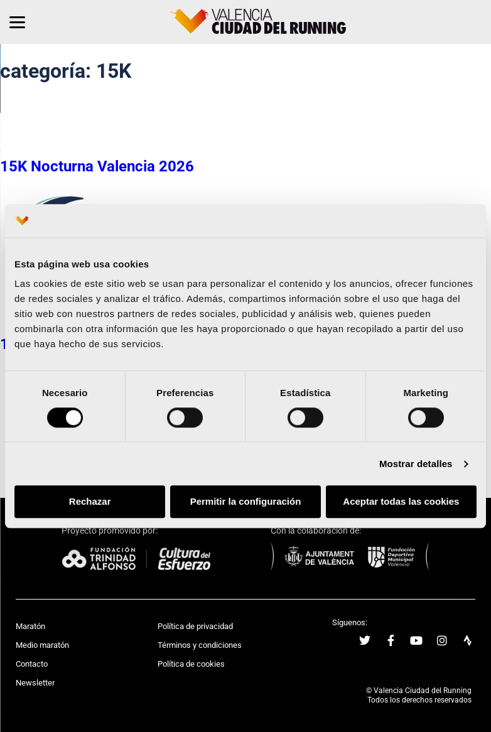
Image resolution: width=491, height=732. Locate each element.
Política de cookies (191, 664)
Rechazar (90, 502)
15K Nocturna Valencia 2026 (97, 166)
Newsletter (35, 682)
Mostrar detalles (416, 463)
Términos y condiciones (200, 645)
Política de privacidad (195, 626)
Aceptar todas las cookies (401, 502)
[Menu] (17, 22)
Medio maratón (42, 645)
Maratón (30, 626)
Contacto (32, 664)
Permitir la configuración (245, 502)
